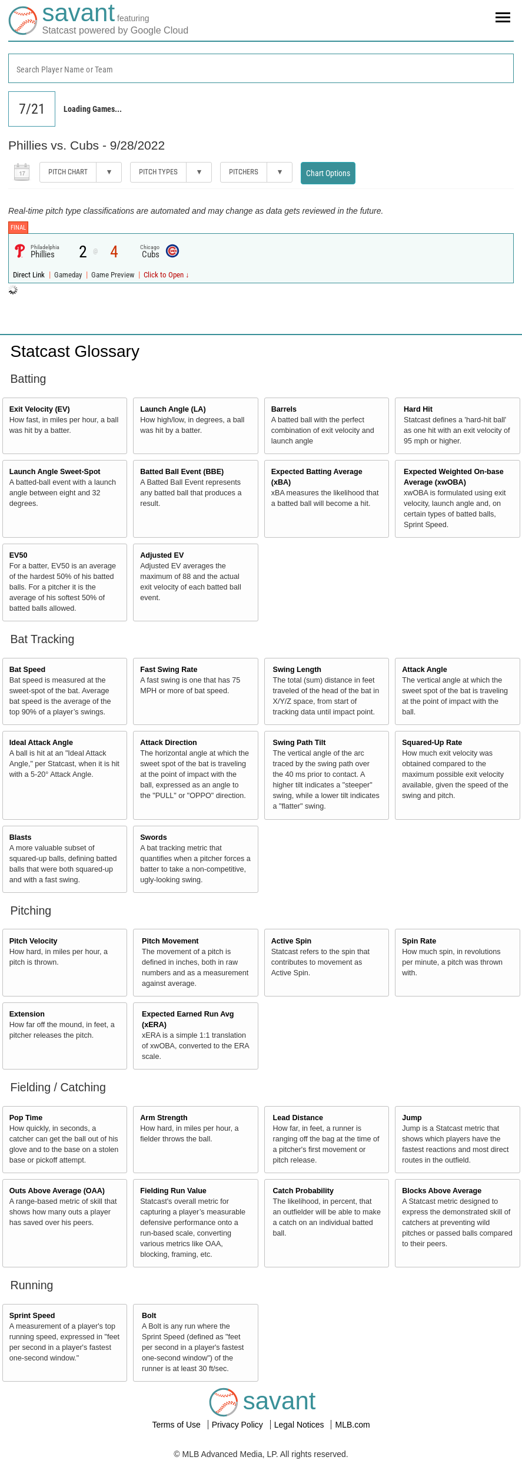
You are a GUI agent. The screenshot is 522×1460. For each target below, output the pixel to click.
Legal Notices (300, 1424)
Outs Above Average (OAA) (57, 1191)
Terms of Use (177, 1424)
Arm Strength (163, 1118)
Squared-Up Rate (432, 743)
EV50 (18, 555)
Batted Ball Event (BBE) (182, 472)
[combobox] (261, 68)
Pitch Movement (170, 941)
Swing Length (297, 670)
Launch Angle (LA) (172, 409)
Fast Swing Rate (168, 670)
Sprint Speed (32, 1316)
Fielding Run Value (173, 1191)
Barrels (284, 409)
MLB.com (352, 1424)
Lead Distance (298, 1118)
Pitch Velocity (33, 941)
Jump (412, 1118)
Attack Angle (424, 670)
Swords (153, 837)
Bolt (149, 1316)
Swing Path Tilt (299, 743)
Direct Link (29, 274)
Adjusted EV (162, 555)
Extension (27, 1014)
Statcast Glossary (75, 351)
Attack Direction (168, 743)
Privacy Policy (238, 1424)
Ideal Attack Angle (41, 743)
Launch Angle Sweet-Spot (55, 472)
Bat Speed (27, 670)
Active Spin (291, 941)
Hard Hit (418, 409)
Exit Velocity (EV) (39, 409)
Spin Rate (419, 941)
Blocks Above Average (441, 1191)
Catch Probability (303, 1191)
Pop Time (25, 1118)
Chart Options (328, 173)
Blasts (20, 837)
